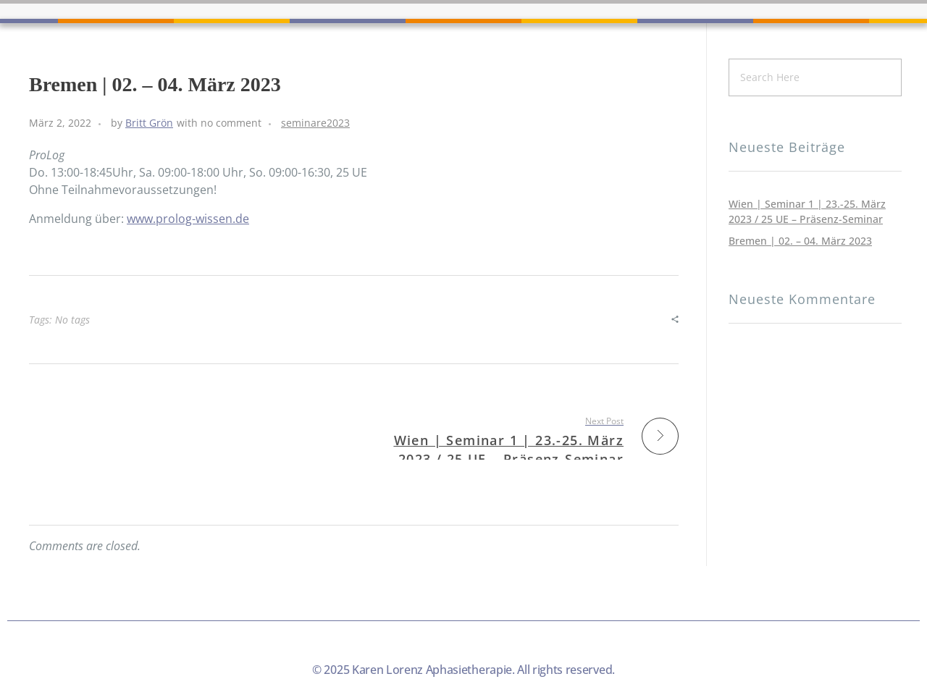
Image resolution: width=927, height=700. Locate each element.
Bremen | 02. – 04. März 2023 (800, 241)
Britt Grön (149, 123)
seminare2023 (315, 123)
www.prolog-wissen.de (188, 219)
